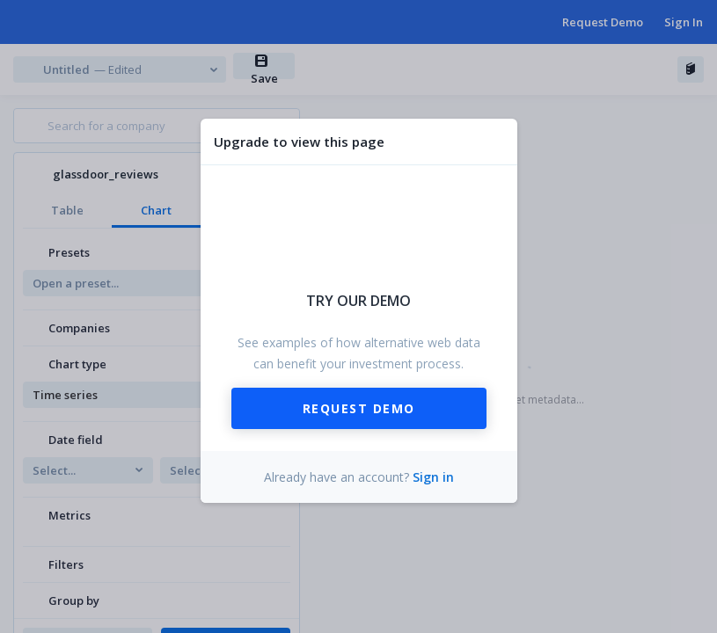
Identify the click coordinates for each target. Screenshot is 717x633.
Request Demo (359, 408)
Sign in (433, 477)
